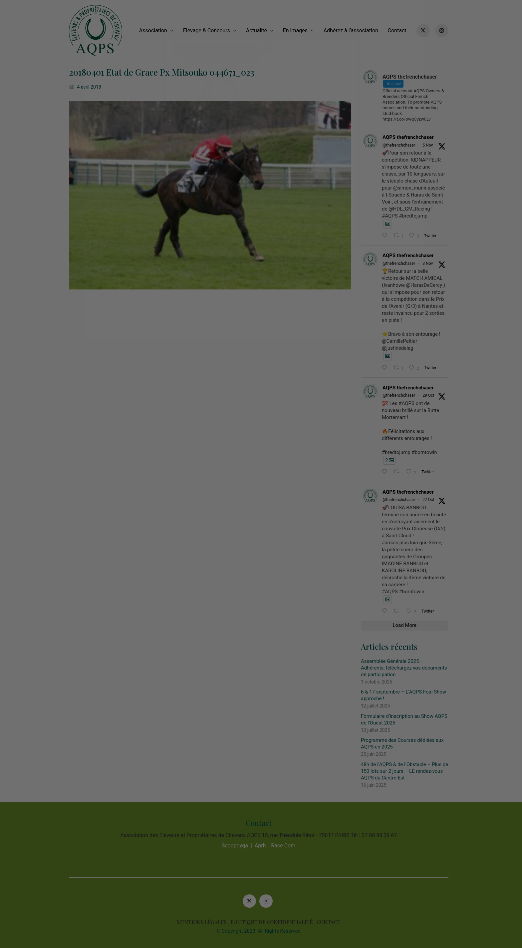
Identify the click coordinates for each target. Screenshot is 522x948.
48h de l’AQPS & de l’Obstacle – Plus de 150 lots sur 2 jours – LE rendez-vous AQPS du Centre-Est (407, 771)
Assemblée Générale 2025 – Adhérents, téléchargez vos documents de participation (407, 668)
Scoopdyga (237, 845)
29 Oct (431, 395)
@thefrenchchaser (401, 145)
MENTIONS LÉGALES (204, 922)
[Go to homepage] (98, 30)
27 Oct (431, 499)
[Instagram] (268, 901)
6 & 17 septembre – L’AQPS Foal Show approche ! (406, 695)
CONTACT (331, 922)
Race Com (286, 845)
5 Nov (430, 145)
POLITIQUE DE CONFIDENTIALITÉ (274, 922)
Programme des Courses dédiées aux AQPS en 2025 (405, 743)
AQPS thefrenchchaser (410, 137)
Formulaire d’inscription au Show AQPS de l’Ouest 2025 (407, 719)
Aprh (262, 845)
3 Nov (430, 263)
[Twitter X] (252, 901)
